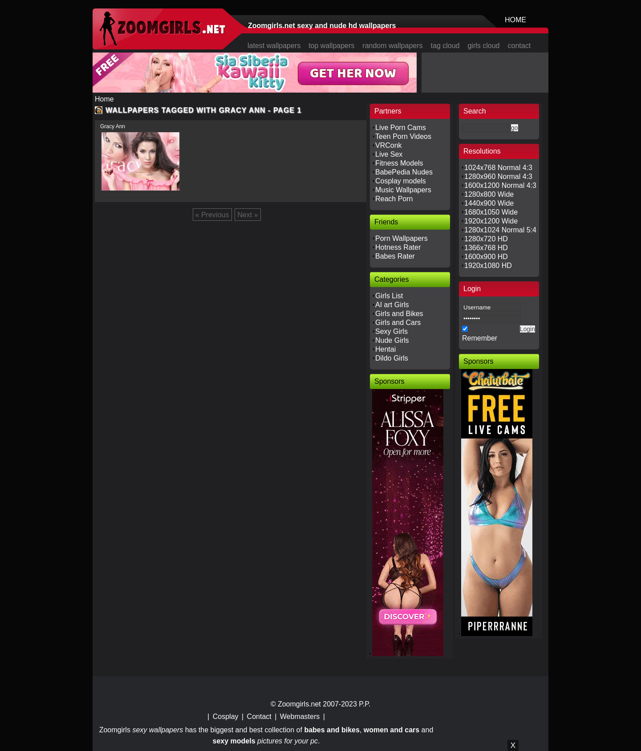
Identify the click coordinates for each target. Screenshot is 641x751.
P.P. (364, 704)
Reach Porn (394, 199)
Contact (259, 716)
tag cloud (445, 45)
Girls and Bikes (399, 313)
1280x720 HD (486, 239)
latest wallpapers (273, 45)
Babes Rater (395, 256)
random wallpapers (392, 45)
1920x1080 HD (488, 265)
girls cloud (483, 45)
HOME (515, 20)
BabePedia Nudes (404, 172)
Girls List (389, 296)
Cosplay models (400, 181)
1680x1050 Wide (491, 212)
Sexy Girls (391, 331)
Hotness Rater (398, 247)
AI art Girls (392, 305)
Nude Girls (392, 340)
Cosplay (226, 716)
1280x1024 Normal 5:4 (500, 230)
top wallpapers (331, 45)
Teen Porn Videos (403, 136)
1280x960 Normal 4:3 (498, 176)
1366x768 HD (486, 248)
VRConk (388, 145)
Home (104, 99)
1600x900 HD (486, 256)
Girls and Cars (398, 322)
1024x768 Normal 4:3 (498, 167)
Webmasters (300, 716)
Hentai (385, 349)
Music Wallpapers (403, 190)
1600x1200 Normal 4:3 (500, 185)
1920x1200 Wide (491, 221)
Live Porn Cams (400, 127)
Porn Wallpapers (401, 238)
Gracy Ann (112, 126)
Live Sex (388, 154)
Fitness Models (399, 163)
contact (519, 45)
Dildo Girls (391, 358)
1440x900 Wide (489, 203)
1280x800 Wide (489, 194)
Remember (479, 338)
